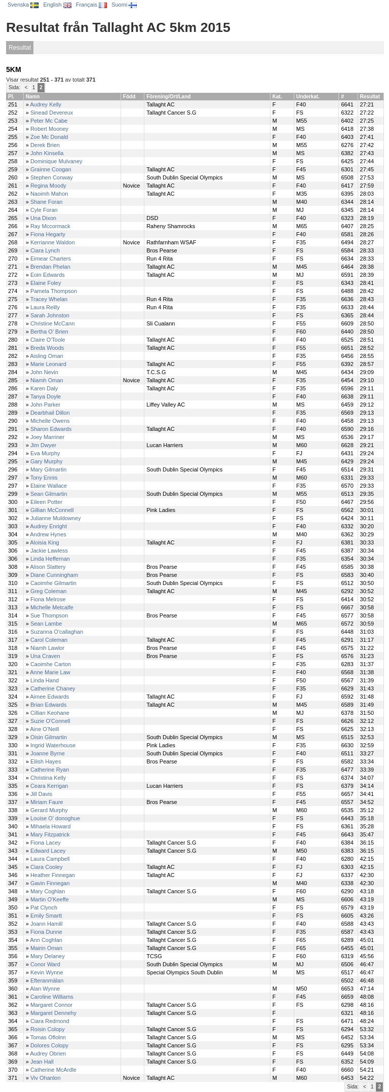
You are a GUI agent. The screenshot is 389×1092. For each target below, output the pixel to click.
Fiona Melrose (48, 599)
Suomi (124, 5)
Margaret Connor (51, 1005)
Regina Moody (48, 186)
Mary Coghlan (47, 891)
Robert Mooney (49, 129)
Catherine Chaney (52, 688)
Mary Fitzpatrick (50, 834)
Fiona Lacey (45, 843)
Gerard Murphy (49, 810)
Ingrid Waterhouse (52, 745)
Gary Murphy (46, 461)
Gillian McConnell (52, 510)
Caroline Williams (51, 997)
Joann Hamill (46, 924)
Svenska (23, 5)
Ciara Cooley (46, 867)
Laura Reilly (45, 307)
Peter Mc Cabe (48, 121)
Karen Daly (44, 388)
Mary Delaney (47, 956)
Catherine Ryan (49, 770)
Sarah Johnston (49, 315)
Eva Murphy (45, 453)
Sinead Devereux (51, 113)
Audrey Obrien (48, 1053)
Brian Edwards (48, 705)
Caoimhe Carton (50, 664)
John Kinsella (46, 153)
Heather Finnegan (52, 875)
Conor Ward (45, 964)
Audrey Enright (48, 526)
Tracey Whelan (49, 299)
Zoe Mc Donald (49, 137)
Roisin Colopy (47, 1029)
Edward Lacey (48, 851)
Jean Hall (42, 1062)
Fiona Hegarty (47, 234)
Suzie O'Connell (50, 721)
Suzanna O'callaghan (56, 632)
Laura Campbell (50, 859)
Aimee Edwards (49, 697)
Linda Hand (44, 680)
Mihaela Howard (50, 826)
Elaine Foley (45, 283)
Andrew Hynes (48, 534)
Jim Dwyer (43, 445)
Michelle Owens (50, 421)
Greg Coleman (48, 591)
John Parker (45, 405)
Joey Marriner (47, 437)
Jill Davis (41, 794)
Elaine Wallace (48, 486)
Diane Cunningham (54, 575)
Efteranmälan (46, 980)
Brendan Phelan (50, 267)
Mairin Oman (46, 948)
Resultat (20, 47)
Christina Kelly (48, 778)
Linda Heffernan (50, 559)
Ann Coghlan (46, 940)
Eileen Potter (46, 502)
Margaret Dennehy (53, 1013)
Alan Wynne (45, 989)
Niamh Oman (46, 380)
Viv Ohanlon (45, 1078)
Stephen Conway (51, 177)
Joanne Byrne (47, 753)
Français (91, 5)
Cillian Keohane (49, 713)
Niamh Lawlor (47, 648)
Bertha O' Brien (49, 332)
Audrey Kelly (45, 104)
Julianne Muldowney (55, 518)
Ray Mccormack (50, 226)
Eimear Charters (50, 259)
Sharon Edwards (50, 429)
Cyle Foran (44, 210)
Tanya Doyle (45, 396)
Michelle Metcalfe (51, 607)
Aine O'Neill (44, 729)
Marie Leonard (48, 364)
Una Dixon (43, 218)
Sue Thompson (49, 615)
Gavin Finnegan (50, 883)
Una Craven (45, 656)
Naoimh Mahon (49, 194)
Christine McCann (52, 323)
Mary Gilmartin (48, 469)
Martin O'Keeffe (49, 899)
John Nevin (44, 372)
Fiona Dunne (46, 932)
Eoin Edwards (47, 275)
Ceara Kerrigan (49, 786)
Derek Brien (45, 145)
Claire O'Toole (47, 340)
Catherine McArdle (53, 1070)
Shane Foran (46, 202)
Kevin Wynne (46, 972)
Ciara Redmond (49, 1021)
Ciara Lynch (45, 250)
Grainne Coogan (50, 169)
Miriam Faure (46, 802)
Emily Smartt (46, 916)
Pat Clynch (43, 907)
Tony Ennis (44, 478)
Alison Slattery (47, 567)
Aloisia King (44, 542)
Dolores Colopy (49, 1045)
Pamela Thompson (53, 291)
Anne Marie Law (50, 672)
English (57, 5)
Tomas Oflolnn (48, 1037)
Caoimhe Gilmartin (53, 583)
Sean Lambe (46, 624)
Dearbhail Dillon (50, 413)
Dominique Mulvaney (56, 161)
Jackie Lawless (49, 551)
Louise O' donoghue (55, 818)
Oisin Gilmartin (48, 737)
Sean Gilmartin (48, 494)
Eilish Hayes (45, 761)
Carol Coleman (48, 640)
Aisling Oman (46, 356)
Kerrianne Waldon (52, 242)
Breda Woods (47, 348)
